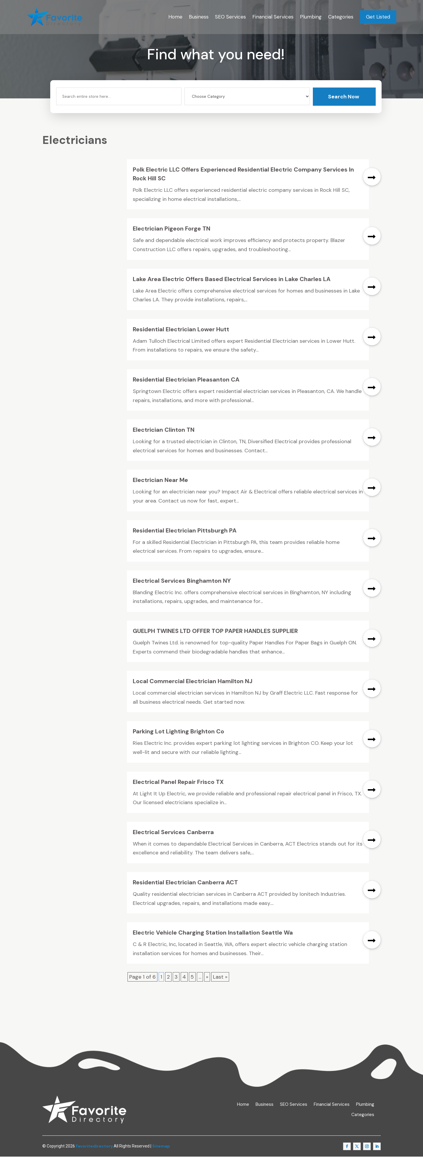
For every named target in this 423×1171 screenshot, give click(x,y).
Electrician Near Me (160, 494)
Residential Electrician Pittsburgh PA (184, 544)
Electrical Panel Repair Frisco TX (178, 796)
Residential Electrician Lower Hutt (181, 343)
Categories (340, 17)
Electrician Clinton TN (163, 444)
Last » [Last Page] (220, 991)
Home (175, 17)
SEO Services (230, 17)
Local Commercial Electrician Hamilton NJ (192, 695)
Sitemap (161, 1160)
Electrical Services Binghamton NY (182, 595)
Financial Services (272, 17)
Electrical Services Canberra (173, 846)
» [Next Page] (207, 991)
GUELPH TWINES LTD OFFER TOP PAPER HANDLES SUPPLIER (215, 645)
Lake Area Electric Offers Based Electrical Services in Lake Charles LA (231, 293)
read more (372, 191)
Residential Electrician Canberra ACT (185, 896)
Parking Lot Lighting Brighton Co (178, 746)
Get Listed (378, 17)
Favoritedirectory (94, 1160)
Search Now (343, 111)
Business (199, 17)
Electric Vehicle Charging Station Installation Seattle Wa (213, 947)
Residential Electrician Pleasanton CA (186, 394)
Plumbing (311, 17)
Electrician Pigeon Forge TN (171, 243)
